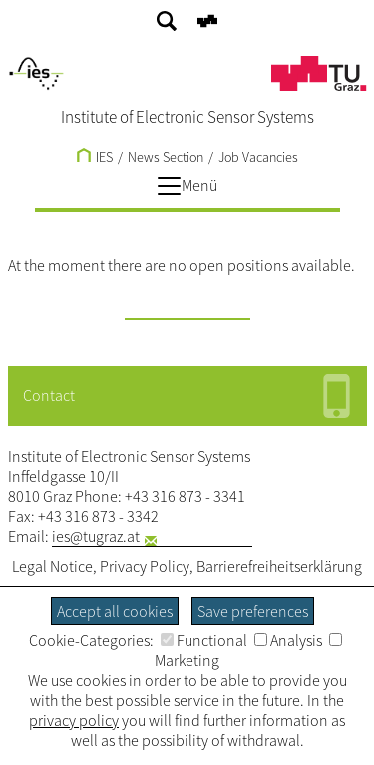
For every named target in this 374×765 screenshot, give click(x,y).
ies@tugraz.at (96, 536)
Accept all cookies (115, 611)
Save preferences (252, 611)
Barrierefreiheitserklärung (279, 566)
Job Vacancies (258, 157)
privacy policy (74, 720)
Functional (204, 640)
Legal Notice (52, 566)
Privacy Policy (144, 566)
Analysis (288, 640)
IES (95, 157)
